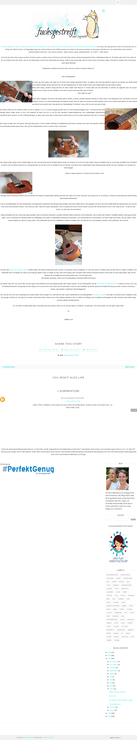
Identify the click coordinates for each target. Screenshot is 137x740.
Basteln (121, 581)
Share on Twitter (72, 349)
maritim (116, 636)
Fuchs (116, 588)
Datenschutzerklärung (89, 47)
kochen (109, 636)
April (111, 686)
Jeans (108, 599)
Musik (71, 355)
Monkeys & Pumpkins (113, 606)
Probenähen (118, 612)
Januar (112, 710)
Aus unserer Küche (32, 47)
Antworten (133, 410)
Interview (131, 595)
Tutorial (116, 626)
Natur (108, 609)
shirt (132, 636)
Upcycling (125, 626)
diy (122, 633)
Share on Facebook (50, 349)
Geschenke (110, 592)
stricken (116, 640)
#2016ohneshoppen (112, 575)
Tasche (109, 626)
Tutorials (21, 47)
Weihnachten (121, 630)
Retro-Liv (112, 696)
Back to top (115, 737)
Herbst (125, 592)
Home (3, 47)
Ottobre (129, 609)
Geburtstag (125, 588)
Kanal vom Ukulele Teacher (19, 270)
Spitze (116, 623)
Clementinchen (115, 704)
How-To (123, 595)
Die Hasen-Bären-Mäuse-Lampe (121, 700)
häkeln (128, 633)
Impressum (76, 47)
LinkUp (123, 602)
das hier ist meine (99, 295)
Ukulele (76, 355)
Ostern (122, 609)
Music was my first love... (118, 692)
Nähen (9, 47)
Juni (111, 680)
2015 (109, 716)
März (111, 689)
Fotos (108, 585)
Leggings (116, 602)
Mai (111, 683)
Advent (118, 578)
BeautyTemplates (27, 737)
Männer (124, 606)
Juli (111, 677)
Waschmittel (110, 630)
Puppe (132, 612)
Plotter (109, 612)
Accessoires (110, 578)
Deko (128, 581)
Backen (114, 581)
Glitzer (118, 592)
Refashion (115, 616)
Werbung (130, 630)
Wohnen (115, 633)
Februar (112, 707)
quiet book (124, 636)
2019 (109, 652)
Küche (108, 602)
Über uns (44, 47)
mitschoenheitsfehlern (72, 398)
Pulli (125, 612)
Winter (109, 633)
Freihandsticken (126, 585)
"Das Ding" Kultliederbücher (106, 283)
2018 (109, 655)
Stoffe (123, 623)
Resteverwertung (112, 619)
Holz (116, 595)
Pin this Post (91, 349)
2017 (109, 658)
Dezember (113, 661)
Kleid (113, 599)
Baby (108, 581)
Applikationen (127, 578)
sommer (109, 640)
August (112, 674)
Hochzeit (109, 595)
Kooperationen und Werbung (60, 47)
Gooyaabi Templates (47, 737)
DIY (15, 47)
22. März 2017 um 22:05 (72, 401)
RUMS (108, 616)
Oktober (113, 668)
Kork (128, 599)
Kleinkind (121, 599)
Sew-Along (130, 619)
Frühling (109, 588)
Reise (122, 616)
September (114, 671)
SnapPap (109, 623)
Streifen (129, 623)
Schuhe (122, 619)
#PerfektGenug (125, 575)
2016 (109, 713)
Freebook (116, 585)
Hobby (66, 355)
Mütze (131, 606)
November (113, 665)
